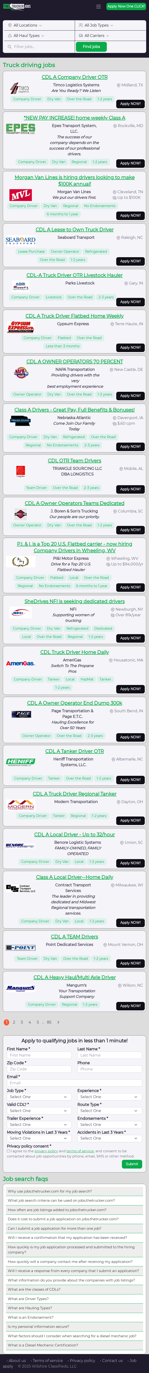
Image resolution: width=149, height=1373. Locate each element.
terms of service (80, 1151)
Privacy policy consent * (29, 1146)
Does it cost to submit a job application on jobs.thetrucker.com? (63, 1219)
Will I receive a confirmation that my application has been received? (67, 1237)
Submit (132, 1164)
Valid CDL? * (18, 1104)
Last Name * (88, 1049)
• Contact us (111, 1360)
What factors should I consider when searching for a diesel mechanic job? (72, 1336)
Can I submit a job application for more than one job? (54, 1228)
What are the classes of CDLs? (34, 1289)
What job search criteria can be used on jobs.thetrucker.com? (61, 1200)
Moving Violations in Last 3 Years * (38, 1132)
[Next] (58, 1022)
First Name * (18, 1049)
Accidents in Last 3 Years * (101, 1132)
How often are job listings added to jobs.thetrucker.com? (57, 1210)
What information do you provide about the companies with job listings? (71, 1280)
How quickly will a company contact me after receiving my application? (70, 1261)
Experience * (89, 1091)
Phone (83, 1063)
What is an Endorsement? (31, 1317)
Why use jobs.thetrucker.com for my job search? (50, 1191)
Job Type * (16, 1091)
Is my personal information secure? (38, 1326)
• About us (16, 1360)
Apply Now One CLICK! (126, 6)
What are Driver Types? (28, 1299)
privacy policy (46, 1151)
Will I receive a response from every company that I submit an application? (73, 1271)
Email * (13, 1077)
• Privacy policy (81, 1360)
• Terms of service (47, 1360)
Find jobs (91, 46)
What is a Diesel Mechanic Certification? (43, 1345)
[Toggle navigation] (98, 7)
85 (49, 1022)
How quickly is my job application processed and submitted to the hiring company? (71, 1250)
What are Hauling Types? (30, 1308)
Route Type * (89, 1104)
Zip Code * (16, 1063)
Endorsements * (92, 1118)
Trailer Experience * (25, 1118)
